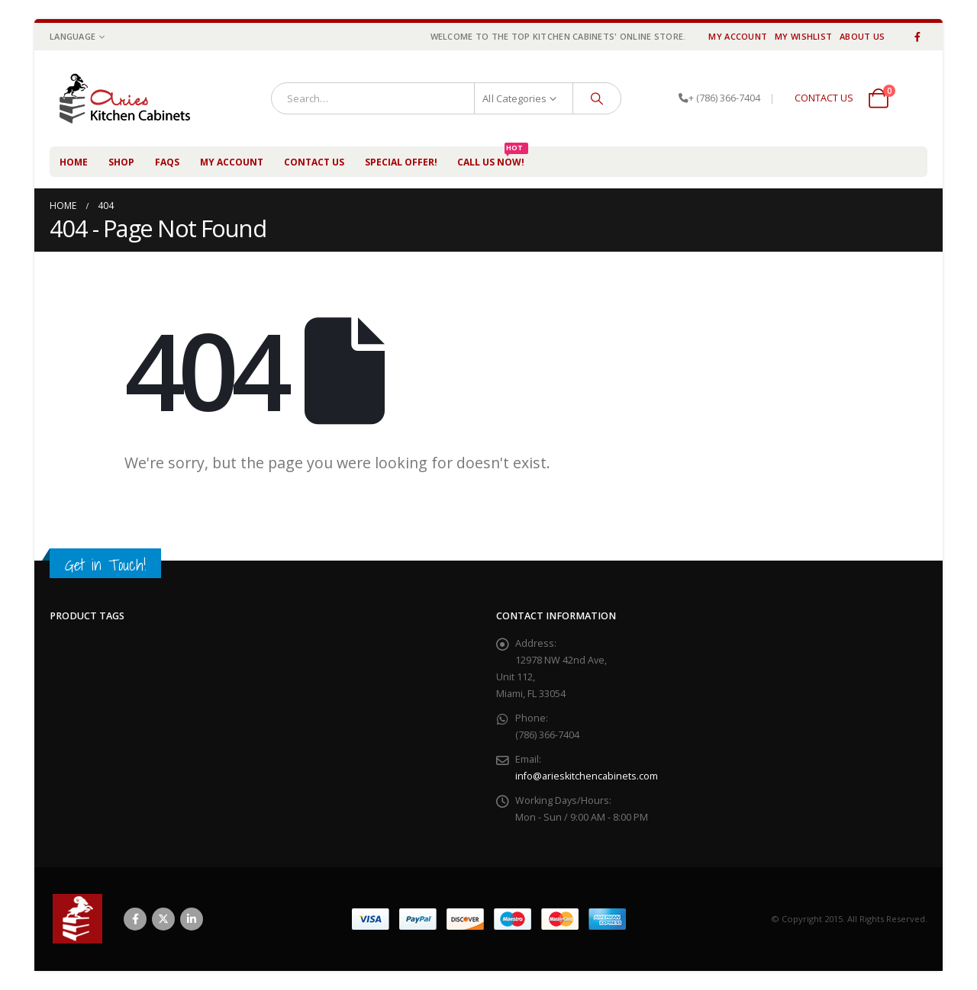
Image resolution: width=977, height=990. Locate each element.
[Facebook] (917, 37)
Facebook (135, 919)
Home (74, 162)
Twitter (163, 919)
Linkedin (191, 919)
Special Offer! (401, 162)
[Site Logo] (132, 98)
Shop (121, 162)
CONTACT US (824, 98)
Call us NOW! (492, 157)
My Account (737, 36)
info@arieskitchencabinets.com (586, 776)
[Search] (597, 98)
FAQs (167, 162)
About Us (862, 36)
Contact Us (314, 162)
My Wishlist (803, 36)
